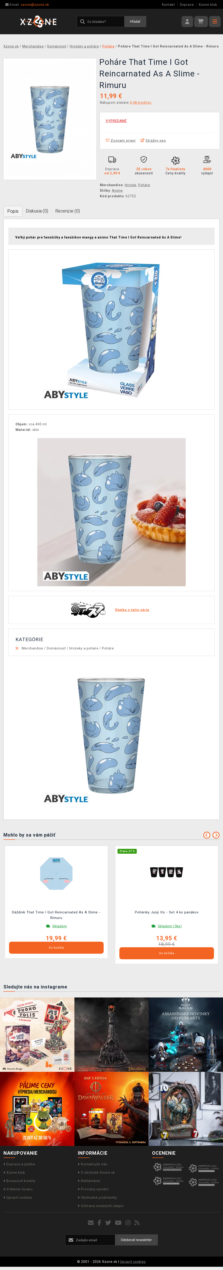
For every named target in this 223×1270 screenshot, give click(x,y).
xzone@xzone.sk (27, 4)
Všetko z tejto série (132, 610)
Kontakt (168, 4)
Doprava (187, 4)
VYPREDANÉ (116, 121)
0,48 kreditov (141, 102)
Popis (13, 211)
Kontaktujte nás (92, 1164)
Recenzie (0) (67, 211)
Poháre (144, 185)
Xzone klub (208, 4)
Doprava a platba (19, 1164)
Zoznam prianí (121, 140)
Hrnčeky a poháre (84, 648)
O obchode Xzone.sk (96, 1172)
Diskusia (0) (37, 211)
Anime (117, 190)
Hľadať (135, 21)
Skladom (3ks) (170, 926)
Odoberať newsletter (136, 1240)
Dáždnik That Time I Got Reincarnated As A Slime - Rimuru (56, 915)
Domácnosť (56, 648)
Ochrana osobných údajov (101, 1206)
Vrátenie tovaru (18, 1189)
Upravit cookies (17, 1197)
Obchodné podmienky (97, 1197)
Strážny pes (153, 140)
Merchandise (32, 648)
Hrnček (130, 185)
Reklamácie (89, 1181)
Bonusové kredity (19, 1181)
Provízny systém (93, 1189)
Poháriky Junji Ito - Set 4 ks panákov (167, 912)
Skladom (59, 926)
